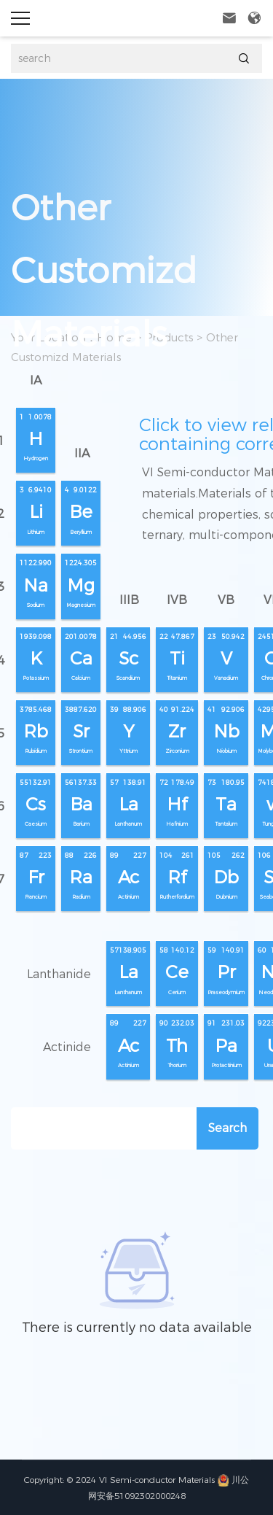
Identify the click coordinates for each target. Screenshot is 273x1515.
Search (227, 1128)
